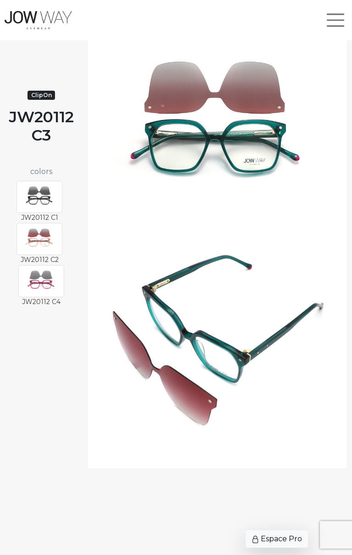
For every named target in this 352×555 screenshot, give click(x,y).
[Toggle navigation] (335, 20)
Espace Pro (277, 538)
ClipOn (41, 95)
